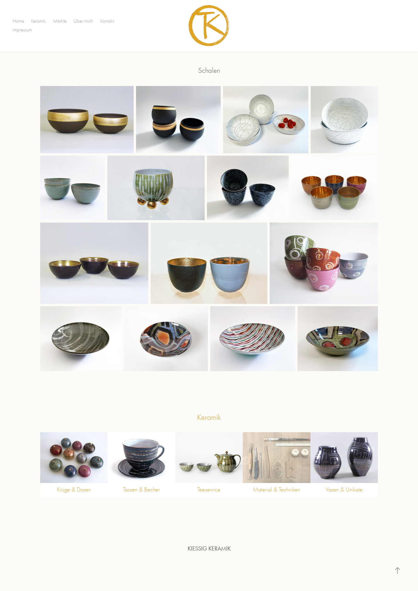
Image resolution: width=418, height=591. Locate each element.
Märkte (60, 21)
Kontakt (107, 21)
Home (18, 21)
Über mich (83, 21)
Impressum (22, 30)
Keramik (38, 21)
